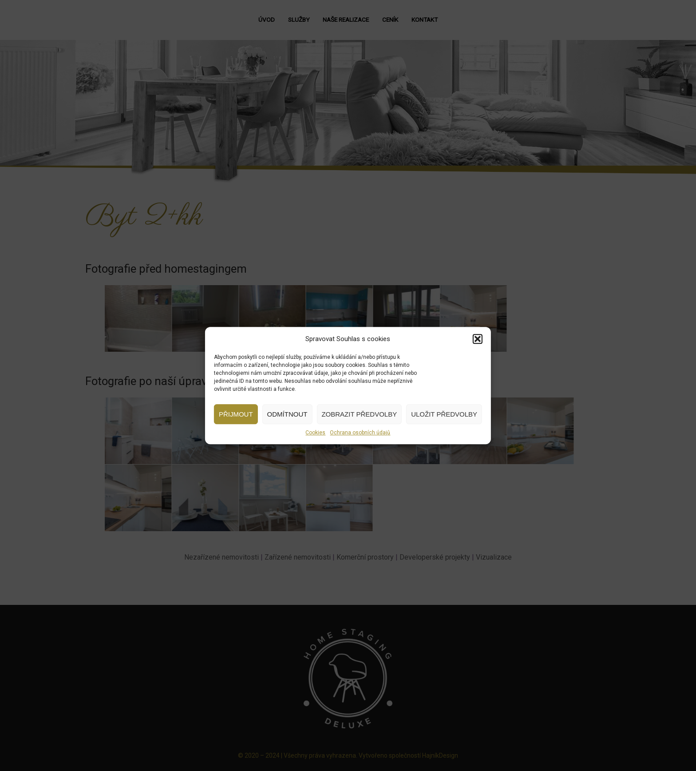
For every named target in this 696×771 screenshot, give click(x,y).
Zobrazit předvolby (359, 414)
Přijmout (236, 414)
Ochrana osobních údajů (360, 432)
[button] (477, 338)
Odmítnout (287, 414)
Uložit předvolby (444, 414)
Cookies (315, 432)
